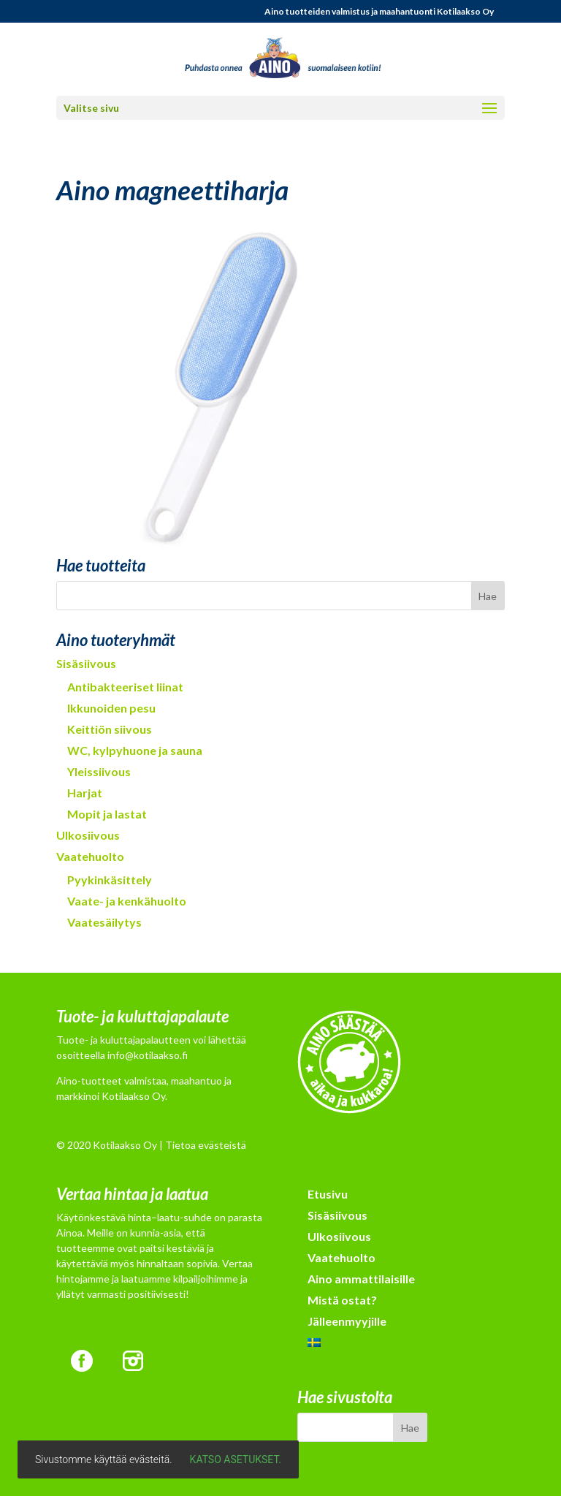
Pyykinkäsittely (109, 879)
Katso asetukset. (235, 1459)
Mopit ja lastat (107, 814)
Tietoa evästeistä (205, 1145)
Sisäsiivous (86, 663)
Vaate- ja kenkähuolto (126, 901)
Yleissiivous (99, 771)
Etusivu (328, 1194)
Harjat (84, 793)
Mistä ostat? (342, 1300)
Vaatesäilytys (104, 922)
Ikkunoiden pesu (111, 708)
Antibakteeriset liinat (125, 687)
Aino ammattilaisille (361, 1279)
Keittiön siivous (109, 729)
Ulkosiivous (88, 835)
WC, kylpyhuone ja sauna (134, 750)
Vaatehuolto (90, 856)
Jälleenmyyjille (347, 1321)
